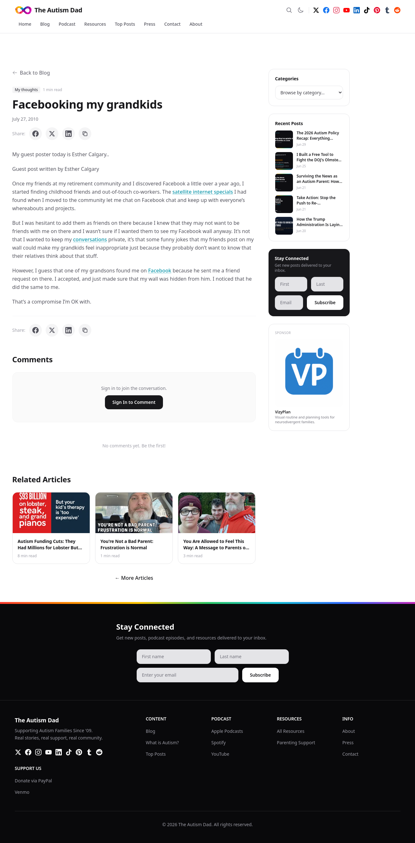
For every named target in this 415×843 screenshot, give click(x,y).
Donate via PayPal (33, 781)
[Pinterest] (377, 10)
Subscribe (324, 302)
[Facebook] (326, 10)
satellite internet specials (202, 191)
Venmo (22, 792)
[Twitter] (316, 10)
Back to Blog (31, 72)
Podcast (67, 24)
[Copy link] (85, 133)
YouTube (220, 754)
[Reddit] (397, 10)
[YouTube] (346, 10)
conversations (90, 239)
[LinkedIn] (356, 10)
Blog (45, 24)
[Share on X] (52, 133)
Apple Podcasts (227, 731)
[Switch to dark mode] (300, 10)
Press (149, 24)
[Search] (289, 10)
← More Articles (134, 577)
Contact (172, 24)
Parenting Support (296, 742)
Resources (95, 24)
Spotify (218, 742)
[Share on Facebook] (35, 133)
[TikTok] (367, 10)
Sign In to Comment (134, 402)
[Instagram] (336, 10)
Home (25, 24)
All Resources (290, 731)
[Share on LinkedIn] (68, 133)
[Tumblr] (387, 10)
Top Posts (125, 24)
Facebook (159, 270)
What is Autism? (162, 742)
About (196, 24)
